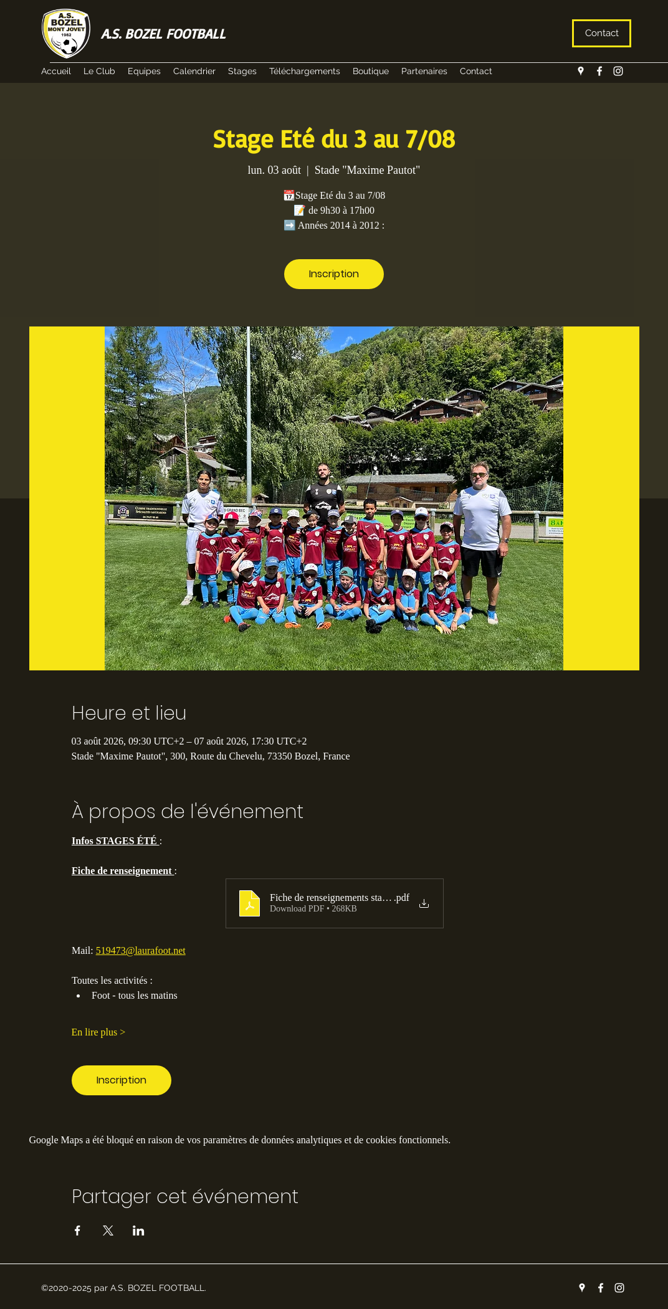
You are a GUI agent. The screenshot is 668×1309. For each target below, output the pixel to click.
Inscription (334, 274)
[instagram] (618, 71)
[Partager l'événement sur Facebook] (78, 1230)
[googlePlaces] (581, 71)
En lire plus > (99, 1032)
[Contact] (601, 33)
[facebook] (599, 71)
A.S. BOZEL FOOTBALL (163, 33)
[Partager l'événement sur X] (108, 1230)
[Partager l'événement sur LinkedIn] (139, 1230)
